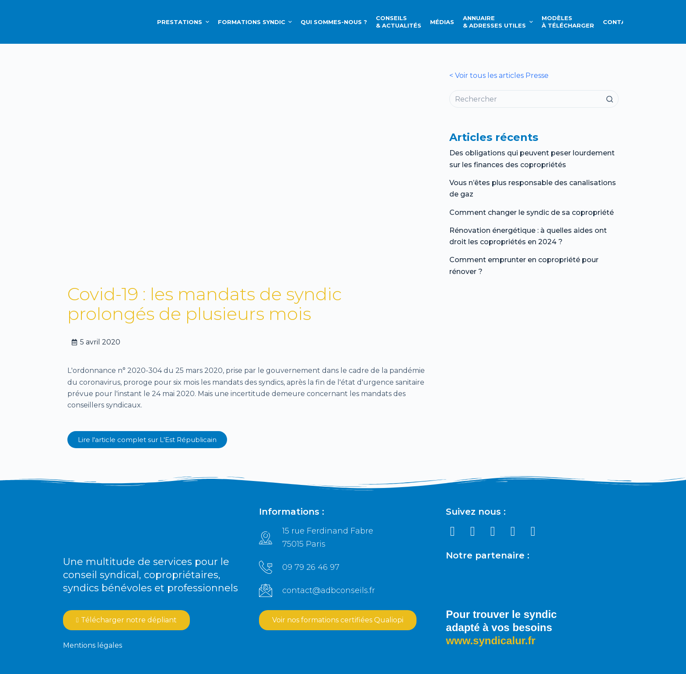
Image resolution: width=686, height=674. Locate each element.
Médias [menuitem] (442, 21)
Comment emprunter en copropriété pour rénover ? (523, 265)
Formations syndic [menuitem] (256, 22)
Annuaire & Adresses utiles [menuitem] (499, 21)
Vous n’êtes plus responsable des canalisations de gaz (532, 188)
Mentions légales (92, 645)
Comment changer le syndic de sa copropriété (531, 212)
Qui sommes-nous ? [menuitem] (334, 21)
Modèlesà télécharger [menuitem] (568, 21)
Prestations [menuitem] (184, 22)
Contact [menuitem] (618, 21)
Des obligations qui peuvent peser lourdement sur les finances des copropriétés (532, 158)
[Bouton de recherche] (610, 99)
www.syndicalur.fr (491, 640)
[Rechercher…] (534, 99)
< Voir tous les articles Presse (499, 75)
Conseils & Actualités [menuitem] (398, 21)
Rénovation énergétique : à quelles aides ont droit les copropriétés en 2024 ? (528, 236)
